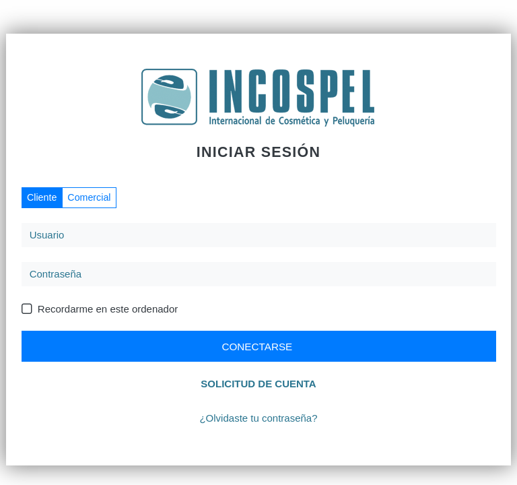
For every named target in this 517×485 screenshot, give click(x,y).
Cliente (42, 197)
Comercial (88, 197)
